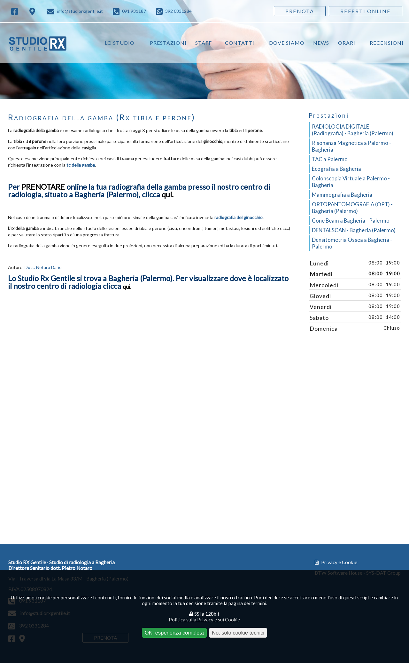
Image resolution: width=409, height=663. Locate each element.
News (321, 43)
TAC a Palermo (330, 159)
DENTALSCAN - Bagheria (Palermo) (354, 230)
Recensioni (387, 43)
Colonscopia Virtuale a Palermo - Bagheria (351, 181)
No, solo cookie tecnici (238, 632)
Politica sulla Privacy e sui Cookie (204, 619)
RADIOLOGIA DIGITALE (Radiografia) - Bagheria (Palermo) (352, 130)
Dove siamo (287, 43)
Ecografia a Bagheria (336, 168)
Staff (203, 43)
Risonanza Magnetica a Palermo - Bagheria (351, 146)
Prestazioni (168, 43)
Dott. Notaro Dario (43, 267)
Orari (346, 43)
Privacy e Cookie (336, 562)
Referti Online (365, 11)
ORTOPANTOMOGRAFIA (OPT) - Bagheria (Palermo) (352, 207)
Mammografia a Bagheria (342, 194)
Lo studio (120, 43)
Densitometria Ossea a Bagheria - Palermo (352, 243)
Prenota (299, 11)
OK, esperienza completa (174, 632)
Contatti (239, 43)
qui (126, 286)
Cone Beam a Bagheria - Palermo (351, 220)
